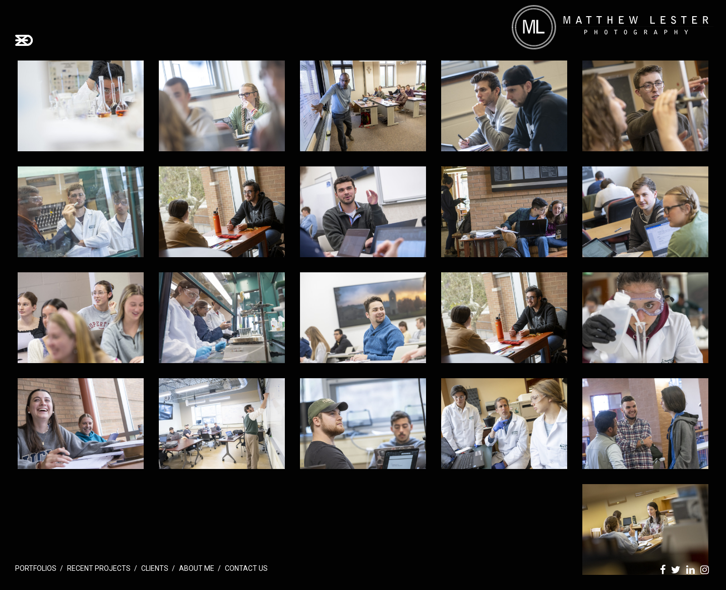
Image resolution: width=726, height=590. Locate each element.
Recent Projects (99, 568)
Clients (154, 568)
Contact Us (246, 568)
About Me (196, 568)
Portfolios (35, 568)
